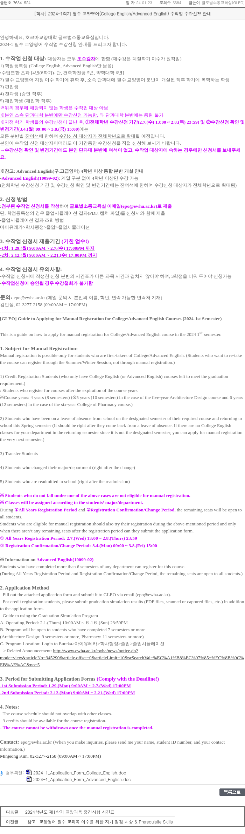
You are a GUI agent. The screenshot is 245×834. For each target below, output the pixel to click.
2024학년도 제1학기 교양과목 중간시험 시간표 (69, 812)
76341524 (21, 2)
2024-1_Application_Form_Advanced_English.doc (78, 779)
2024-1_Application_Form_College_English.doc (76, 773)
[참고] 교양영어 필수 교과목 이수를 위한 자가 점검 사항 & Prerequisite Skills (99, 822)
